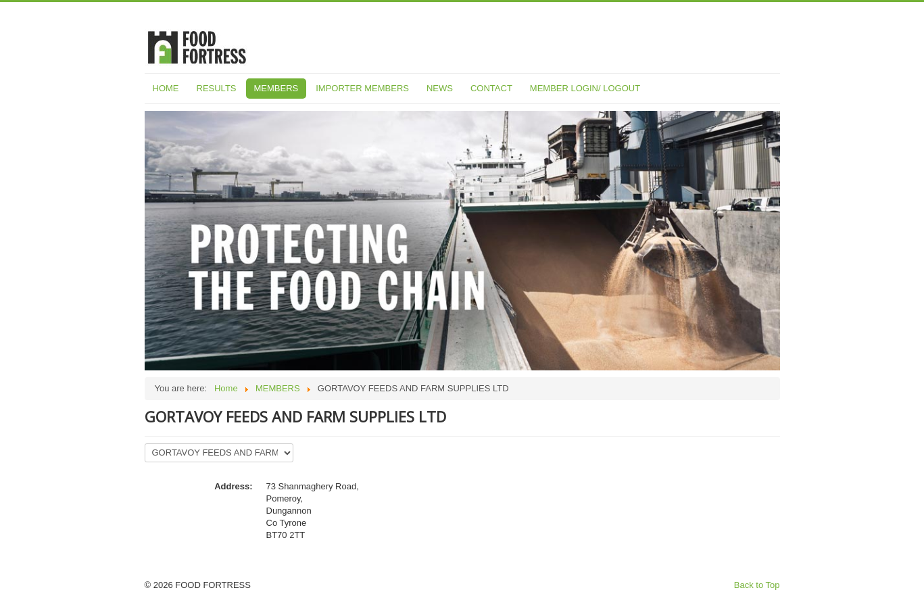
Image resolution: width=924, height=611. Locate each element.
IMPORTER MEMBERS (362, 88)
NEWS (440, 88)
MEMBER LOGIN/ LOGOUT (585, 88)
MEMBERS (276, 88)
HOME (166, 88)
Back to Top (757, 585)
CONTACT (491, 88)
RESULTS (217, 88)
